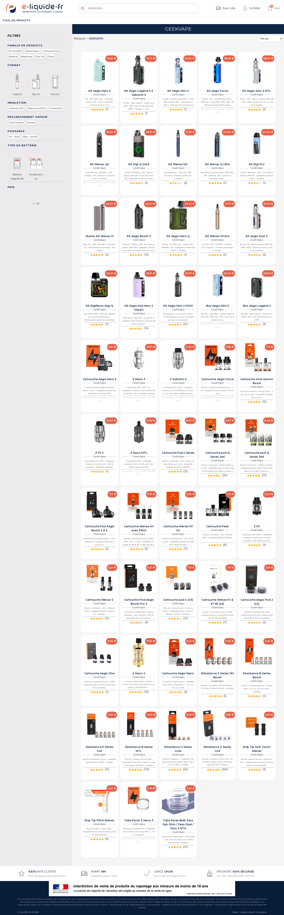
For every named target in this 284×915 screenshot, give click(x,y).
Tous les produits (16, 20)
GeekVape (96, 38)
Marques (79, 38)
